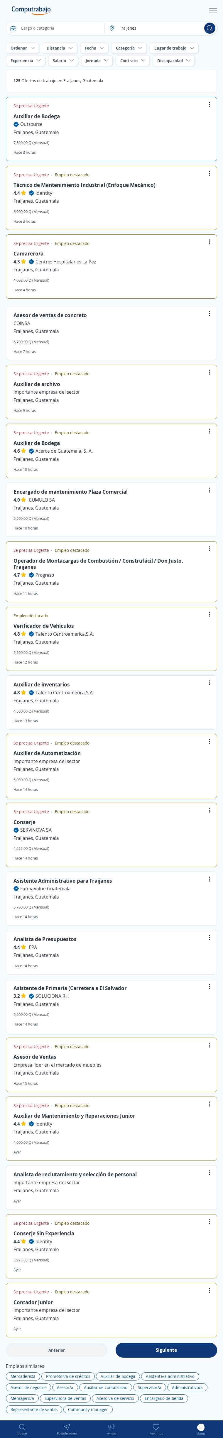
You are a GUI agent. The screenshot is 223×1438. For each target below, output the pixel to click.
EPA (33, 947)
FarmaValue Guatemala (45, 888)
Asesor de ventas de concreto (50, 315)
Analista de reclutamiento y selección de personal (75, 1174)
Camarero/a (28, 253)
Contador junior (33, 1302)
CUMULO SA (42, 500)
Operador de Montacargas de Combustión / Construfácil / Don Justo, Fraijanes (98, 564)
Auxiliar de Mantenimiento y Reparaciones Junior (74, 1115)
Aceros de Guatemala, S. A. (64, 451)
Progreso (45, 575)
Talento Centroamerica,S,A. (65, 634)
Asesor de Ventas (34, 1056)
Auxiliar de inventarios (41, 684)
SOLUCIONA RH (52, 996)
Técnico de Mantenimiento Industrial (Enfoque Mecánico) (84, 184)
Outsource (31, 124)
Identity (44, 193)
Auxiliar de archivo (36, 384)
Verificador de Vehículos (43, 625)
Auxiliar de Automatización (47, 753)
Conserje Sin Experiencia (43, 1233)
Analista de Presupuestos (45, 939)
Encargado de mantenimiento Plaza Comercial (70, 491)
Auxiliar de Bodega (36, 116)
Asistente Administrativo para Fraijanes (62, 880)
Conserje (24, 821)
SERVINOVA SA (36, 830)
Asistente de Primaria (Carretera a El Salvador (70, 988)
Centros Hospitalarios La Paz (66, 261)
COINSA (21, 323)
